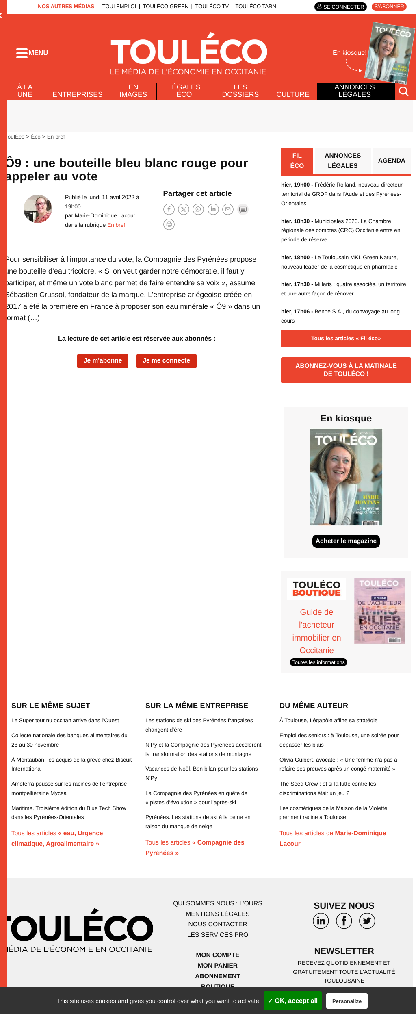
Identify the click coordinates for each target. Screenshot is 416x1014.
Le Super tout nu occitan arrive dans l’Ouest (66, 724)
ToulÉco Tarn (254, 6)
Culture (293, 98)
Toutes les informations (319, 666)
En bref (57, 140)
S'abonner (388, 7)
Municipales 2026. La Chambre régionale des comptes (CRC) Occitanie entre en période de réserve (342, 233)
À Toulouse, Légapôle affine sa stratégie (330, 724)
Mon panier (217, 967)
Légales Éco (184, 94)
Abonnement (218, 978)
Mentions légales (218, 916)
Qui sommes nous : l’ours (218, 906)
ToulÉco (15, 140)
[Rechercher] (403, 95)
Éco (36, 140)
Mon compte (217, 957)
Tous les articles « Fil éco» (346, 341)
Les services (217, 937)
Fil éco (297, 165)
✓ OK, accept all (293, 1000)
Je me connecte (167, 364)
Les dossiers (240, 94)
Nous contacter (217, 926)
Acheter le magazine (346, 545)
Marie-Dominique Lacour (104, 219)
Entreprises (78, 98)
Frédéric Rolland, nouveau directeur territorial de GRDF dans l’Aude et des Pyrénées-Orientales (343, 198)
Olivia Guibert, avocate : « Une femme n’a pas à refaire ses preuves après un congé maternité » (338, 772)
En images (134, 94)
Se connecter (342, 7)
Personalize (347, 1001)
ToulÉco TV (211, 6)
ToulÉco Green (164, 6)
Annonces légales (354, 94)
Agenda (391, 165)
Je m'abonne (101, 364)
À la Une (24, 94)
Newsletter (344, 954)
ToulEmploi (118, 6)
